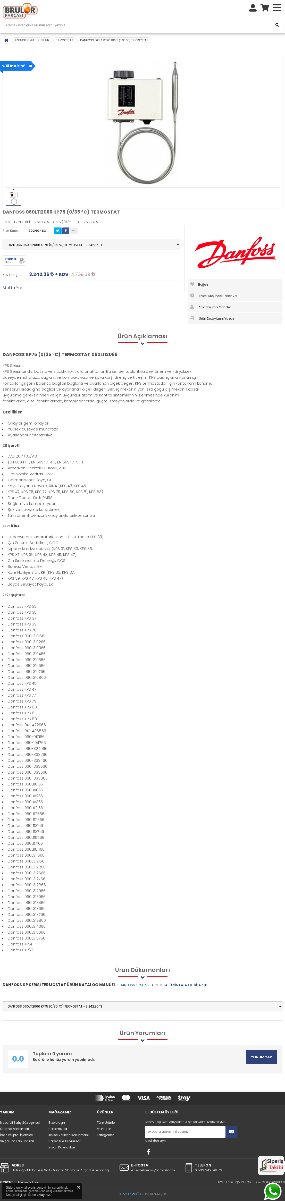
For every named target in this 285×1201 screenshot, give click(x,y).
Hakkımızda (57, 1129)
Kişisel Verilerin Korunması (68, 1135)
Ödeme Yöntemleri (14, 1129)
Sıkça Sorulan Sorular (17, 1141)
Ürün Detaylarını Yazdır (212, 318)
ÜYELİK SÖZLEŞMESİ (231, 1182)
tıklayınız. (44, 1195)
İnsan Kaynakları (61, 1147)
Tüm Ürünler (106, 1122)
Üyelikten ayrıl (155, 1140)
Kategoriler (105, 1135)
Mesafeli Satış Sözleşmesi (20, 1122)
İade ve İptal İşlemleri (16, 1135)
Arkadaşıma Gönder (210, 307)
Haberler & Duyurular (64, 1141)
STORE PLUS (129, 1193)
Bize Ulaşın (56, 1122)
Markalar (104, 1129)
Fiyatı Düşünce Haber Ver (213, 295)
